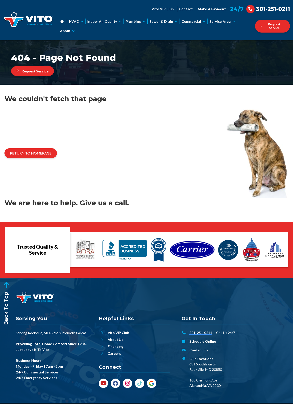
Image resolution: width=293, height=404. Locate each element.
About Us (115, 339)
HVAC (76, 21)
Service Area (222, 21)
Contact (186, 9)
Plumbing (136, 21)
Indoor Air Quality (104, 21)
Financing (115, 346)
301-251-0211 (200, 332)
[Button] (272, 26)
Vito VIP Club (163, 9)
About (67, 31)
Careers (114, 353)
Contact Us (198, 350)
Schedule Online (202, 341)
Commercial (193, 21)
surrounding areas (72, 333)
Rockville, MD (39, 333)
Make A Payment (212, 9)
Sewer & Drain (164, 21)
